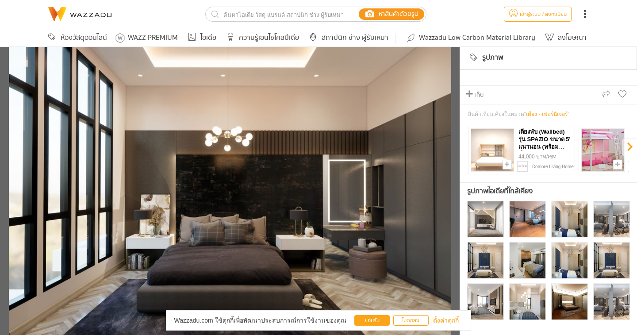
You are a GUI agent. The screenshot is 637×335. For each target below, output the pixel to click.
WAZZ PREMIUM (146, 38)
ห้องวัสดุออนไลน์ (76, 38)
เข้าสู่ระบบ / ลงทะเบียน (538, 14)
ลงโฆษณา (564, 38)
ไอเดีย (200, 38)
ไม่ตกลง (410, 320)
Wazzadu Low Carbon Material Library (470, 38)
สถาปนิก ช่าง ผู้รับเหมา (347, 38)
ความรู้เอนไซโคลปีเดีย (261, 38)
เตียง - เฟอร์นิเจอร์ (547, 114)
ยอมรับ (372, 320)
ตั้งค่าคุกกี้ (446, 320)
